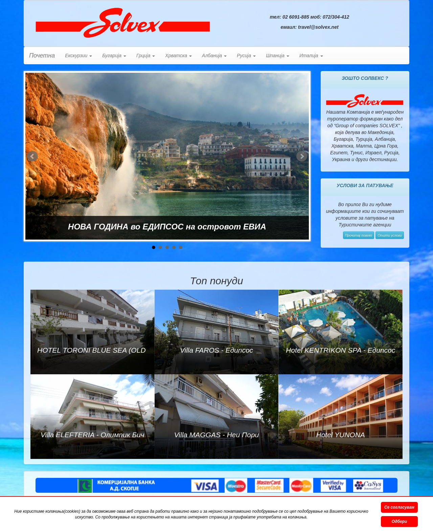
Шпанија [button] (277, 55)
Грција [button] (145, 55)
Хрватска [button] (178, 55)
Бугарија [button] (114, 55)
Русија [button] (246, 55)
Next (301, 156)
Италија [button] (311, 55)
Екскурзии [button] (78, 55)
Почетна (42, 55)
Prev (32, 156)
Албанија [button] (214, 55)
